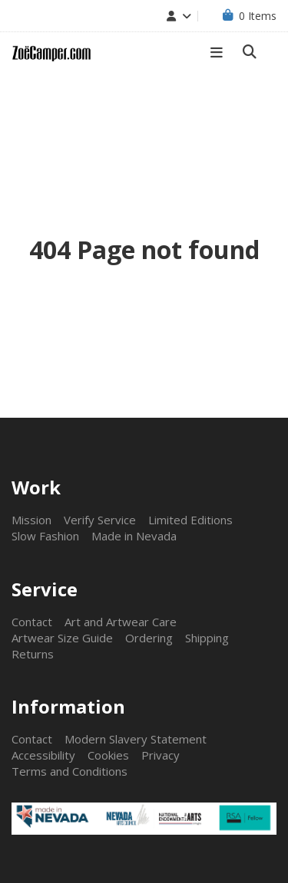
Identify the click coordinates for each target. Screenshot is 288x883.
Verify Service (100, 519)
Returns (33, 653)
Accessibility (43, 755)
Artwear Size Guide (62, 637)
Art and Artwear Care (121, 621)
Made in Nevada (134, 535)
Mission (31, 519)
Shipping (207, 637)
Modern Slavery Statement (136, 739)
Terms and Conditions (69, 771)
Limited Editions (190, 519)
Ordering (149, 637)
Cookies (108, 755)
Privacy (160, 755)
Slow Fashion (45, 535)
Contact (32, 621)
